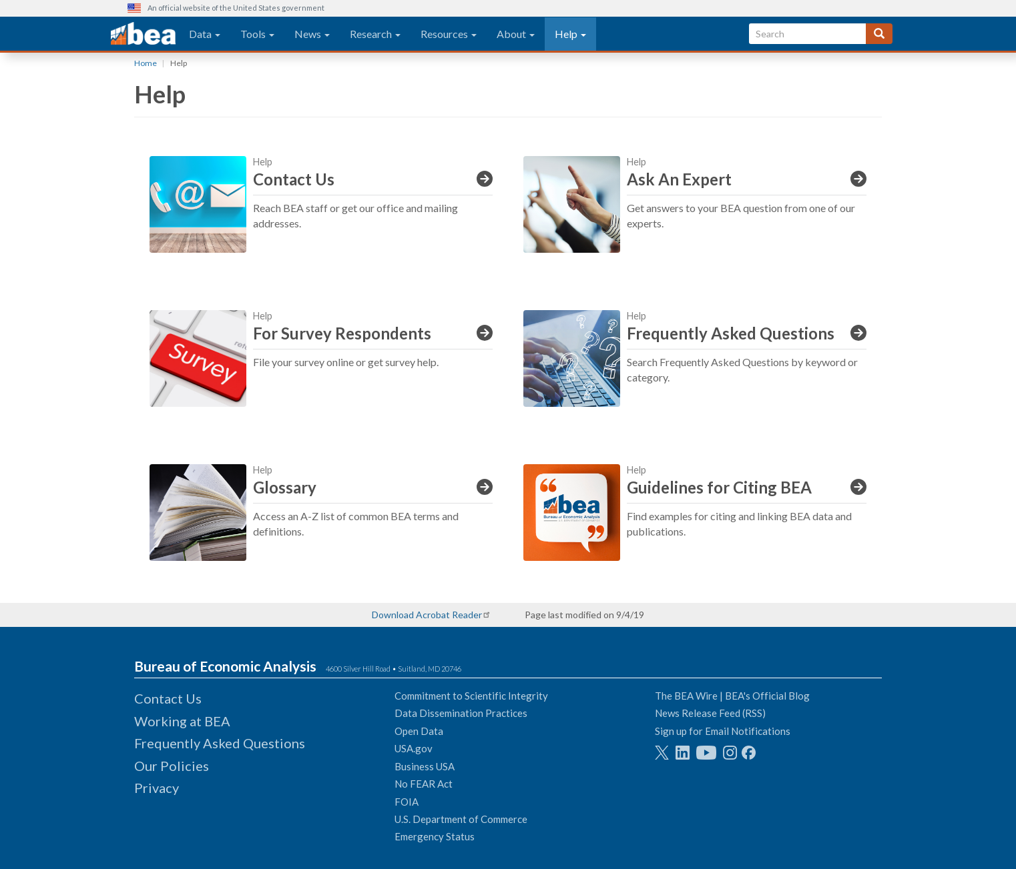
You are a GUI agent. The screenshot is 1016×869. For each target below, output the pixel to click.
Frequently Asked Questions (219, 743)
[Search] (879, 33)
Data (204, 33)
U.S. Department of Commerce (461, 819)
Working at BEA (182, 721)
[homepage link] (143, 34)
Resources (449, 33)
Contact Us (168, 698)
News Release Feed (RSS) (710, 713)
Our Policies (171, 766)
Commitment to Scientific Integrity (471, 696)
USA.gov (414, 748)
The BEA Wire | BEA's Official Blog (732, 696)
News (312, 33)
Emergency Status (435, 836)
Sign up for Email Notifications (722, 731)
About (516, 33)
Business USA (425, 766)
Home (145, 63)
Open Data (419, 731)
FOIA (407, 802)
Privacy (156, 788)
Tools (257, 33)
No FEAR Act (424, 784)
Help (570, 33)
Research (375, 33)
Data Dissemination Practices (461, 713)
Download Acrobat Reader (427, 614)
